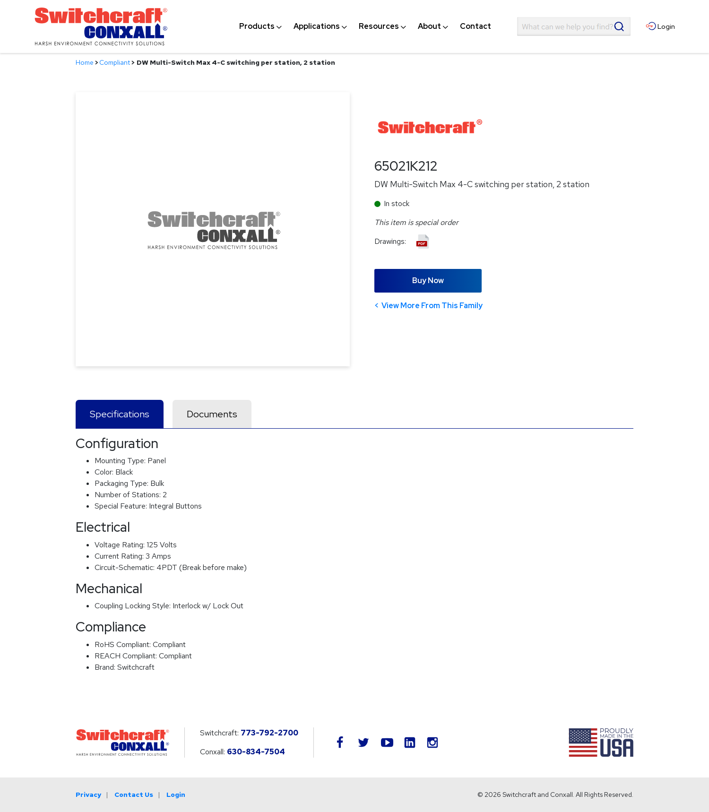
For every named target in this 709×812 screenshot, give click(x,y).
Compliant (114, 62)
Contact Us (133, 794)
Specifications (119, 414)
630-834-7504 (256, 752)
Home (85, 62)
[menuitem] (257, 26)
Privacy (88, 794)
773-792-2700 (269, 733)
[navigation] (365, 26)
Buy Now (428, 280)
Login (175, 794)
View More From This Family (432, 306)
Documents (212, 414)
